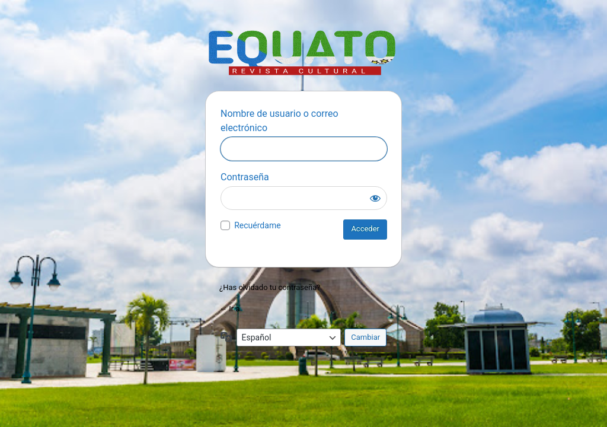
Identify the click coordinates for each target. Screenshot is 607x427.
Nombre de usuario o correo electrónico (279, 120)
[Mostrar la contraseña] (375, 198)
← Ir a (229, 308)
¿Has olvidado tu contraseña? (269, 287)
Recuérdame (257, 225)
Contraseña (245, 177)
